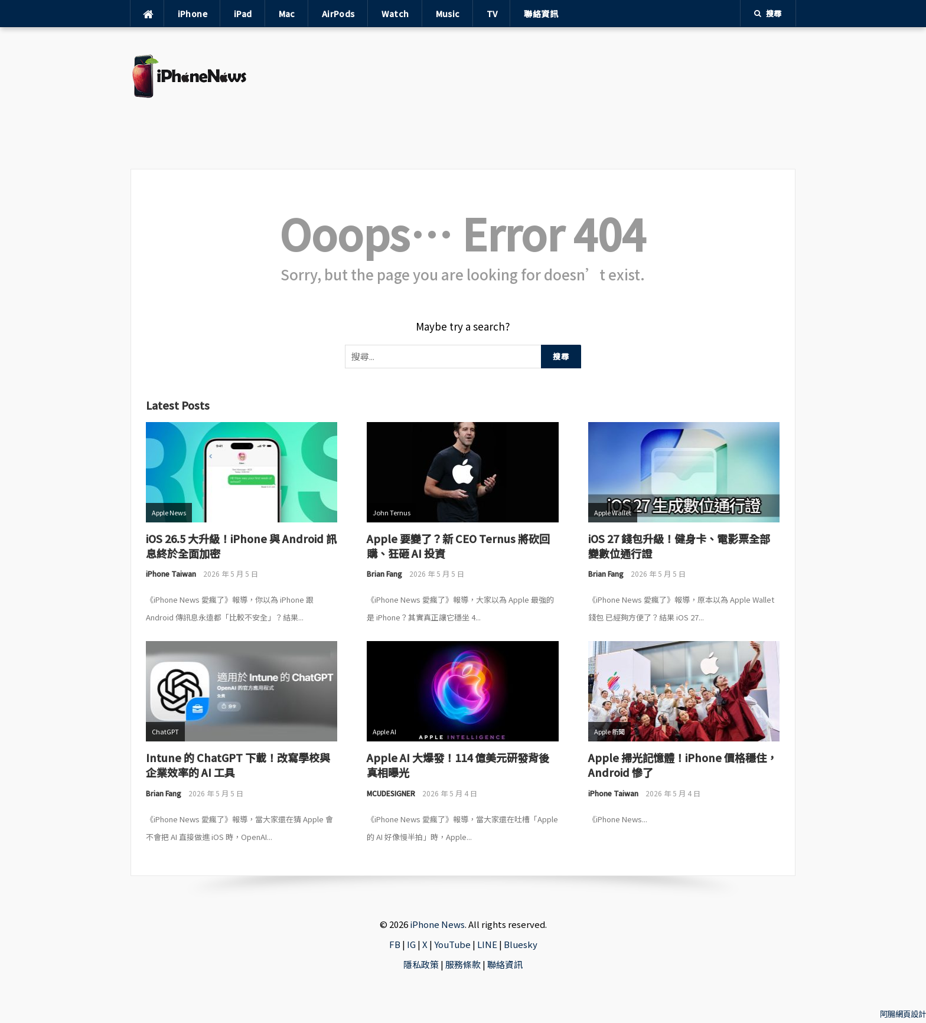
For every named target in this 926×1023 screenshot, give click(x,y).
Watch (395, 13)
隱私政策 (421, 964)
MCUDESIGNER (391, 793)
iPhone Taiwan (171, 573)
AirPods (338, 13)
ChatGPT (165, 731)
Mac (287, 13)
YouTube (452, 944)
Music (448, 13)
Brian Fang (384, 573)
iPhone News (437, 924)
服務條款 (463, 964)
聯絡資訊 (541, 13)
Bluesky (520, 944)
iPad (243, 13)
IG (411, 944)
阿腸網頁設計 (903, 1013)
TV (492, 13)
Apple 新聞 (609, 731)
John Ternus (391, 512)
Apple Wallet (612, 512)
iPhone (192, 13)
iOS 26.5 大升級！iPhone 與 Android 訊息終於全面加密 (241, 546)
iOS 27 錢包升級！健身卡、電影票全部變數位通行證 (679, 546)
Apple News (169, 512)
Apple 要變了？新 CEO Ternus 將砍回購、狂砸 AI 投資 (458, 546)
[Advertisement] (526, 98)
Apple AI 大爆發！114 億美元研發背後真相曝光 (458, 765)
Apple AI (384, 731)
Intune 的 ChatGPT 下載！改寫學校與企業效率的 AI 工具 (238, 765)
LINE (487, 944)
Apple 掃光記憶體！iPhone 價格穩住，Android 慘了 (682, 765)
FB (394, 944)
